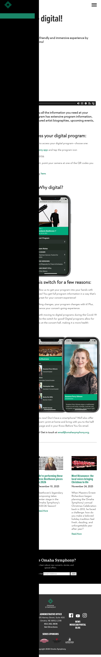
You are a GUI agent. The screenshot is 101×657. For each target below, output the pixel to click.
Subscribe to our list (34, 573)
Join (73, 573)
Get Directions (23, 627)
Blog (77, 628)
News (77, 621)
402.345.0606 (24, 624)
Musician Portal (78, 624)
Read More (9, 517)
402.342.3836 (51, 624)
